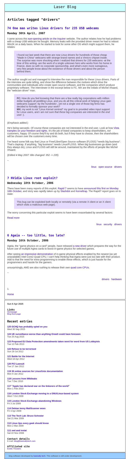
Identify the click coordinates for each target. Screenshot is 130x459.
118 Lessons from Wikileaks (22, 378)
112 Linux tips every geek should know (28, 423)
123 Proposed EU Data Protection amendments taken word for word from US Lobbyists (53, 341)
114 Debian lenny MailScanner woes (26, 408)
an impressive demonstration (37, 254)
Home (10, 294)
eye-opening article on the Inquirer (47, 38)
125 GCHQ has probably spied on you (27, 326)
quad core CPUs (80, 267)
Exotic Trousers (14, 449)
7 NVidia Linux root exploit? (32, 178)
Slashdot (65, 191)
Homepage (12, 312)
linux (94, 166)
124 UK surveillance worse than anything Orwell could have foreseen (44, 334)
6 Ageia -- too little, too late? (36, 235)
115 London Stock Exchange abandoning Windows (34, 401)
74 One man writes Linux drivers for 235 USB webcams (53, 28)
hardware (116, 279)
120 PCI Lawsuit (15, 363)
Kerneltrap (81, 191)
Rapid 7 (62, 188)
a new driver (79, 246)
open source (106, 166)
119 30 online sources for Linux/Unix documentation (35, 371)
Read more (13, 217)
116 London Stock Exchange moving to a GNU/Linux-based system (43, 393)
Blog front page (14, 314)
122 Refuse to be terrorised (21, 349)
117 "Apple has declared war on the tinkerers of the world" (38, 386)
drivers (118, 166)
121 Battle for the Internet (20, 356)
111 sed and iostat (17, 430)
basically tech (39, 456)
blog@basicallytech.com (24, 441)
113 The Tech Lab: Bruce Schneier (25, 415)
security (108, 224)
